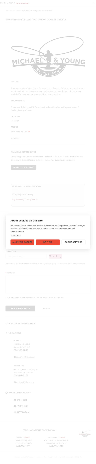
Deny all (47, 242)
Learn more (15, 235)
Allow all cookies (22, 242)
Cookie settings (73, 242)
